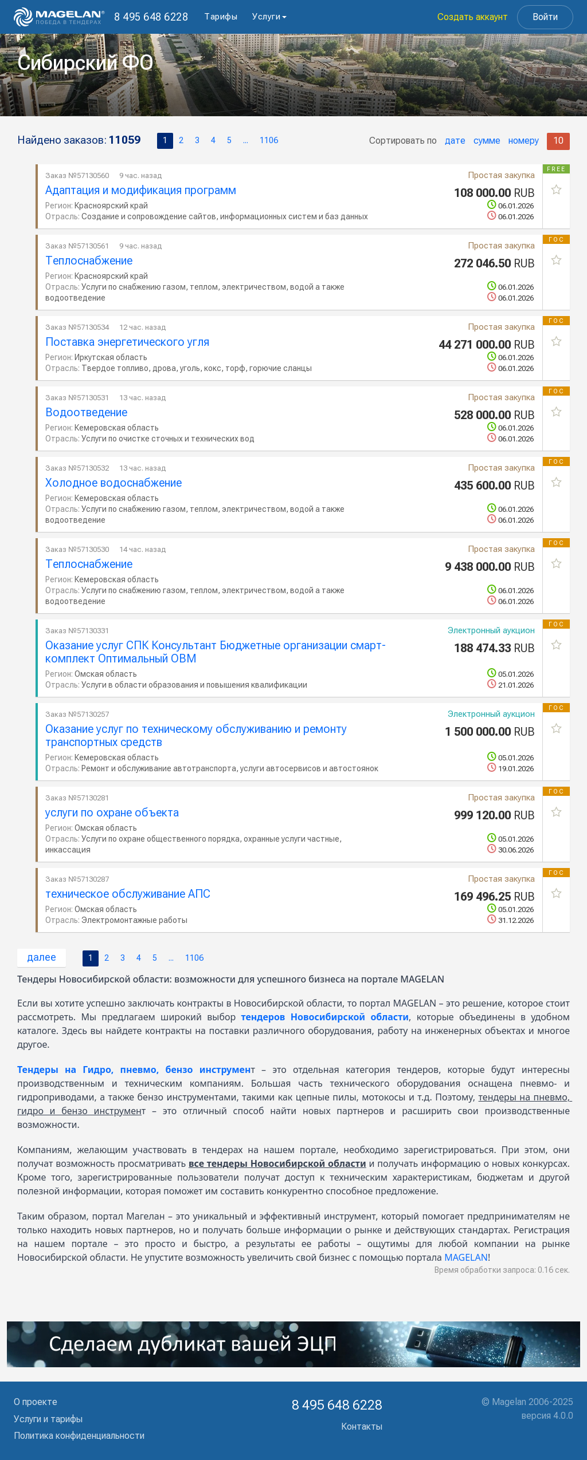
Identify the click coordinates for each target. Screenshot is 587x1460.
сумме (486, 140)
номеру (523, 140)
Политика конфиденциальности (79, 1435)
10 (558, 140)
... (245, 140)
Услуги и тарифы (48, 1419)
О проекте (35, 1401)
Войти (545, 16)
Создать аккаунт (472, 16)
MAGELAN (466, 1257)
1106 (269, 140)
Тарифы (220, 16)
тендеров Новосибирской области (325, 1017)
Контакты (361, 1426)
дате (455, 140)
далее (41, 957)
